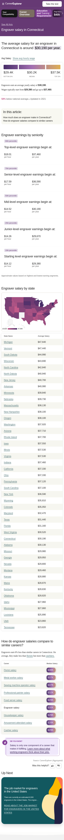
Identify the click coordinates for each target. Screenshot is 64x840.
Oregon (7, 418)
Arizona (7, 431)
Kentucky (8, 589)
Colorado (8, 507)
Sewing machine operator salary (19, 685)
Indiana (7, 462)
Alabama (8, 545)
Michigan (8, 342)
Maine (7, 583)
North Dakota (10, 374)
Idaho (6, 602)
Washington (9, 424)
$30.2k (32, 74)
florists (30, 656)
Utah (6, 621)
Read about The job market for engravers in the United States (21, 809)
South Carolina (11, 488)
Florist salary (10, 670)
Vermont (8, 348)
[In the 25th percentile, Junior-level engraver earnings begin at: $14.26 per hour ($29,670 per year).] (32, 232)
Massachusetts (11, 405)
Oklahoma (9, 595)
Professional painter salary (17, 692)
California (8, 469)
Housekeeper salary (13, 715)
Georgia (8, 557)
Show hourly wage (24, 58)
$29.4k (8, 74)
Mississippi (9, 608)
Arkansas (8, 386)
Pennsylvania (10, 481)
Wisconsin (9, 361)
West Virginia (10, 532)
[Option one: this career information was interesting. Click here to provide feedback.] (52, 765)
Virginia (7, 456)
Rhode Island (10, 437)
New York (8, 494)
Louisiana (8, 614)
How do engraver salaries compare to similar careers (28, 121)
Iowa (6, 443)
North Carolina (11, 367)
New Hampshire (12, 412)
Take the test (52, 4)
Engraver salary (11, 708)
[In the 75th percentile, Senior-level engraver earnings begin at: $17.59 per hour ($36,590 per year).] (32, 178)
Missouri (8, 551)
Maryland (8, 513)
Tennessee (9, 627)
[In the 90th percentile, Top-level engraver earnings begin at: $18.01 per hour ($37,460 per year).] (32, 150)
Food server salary (13, 700)
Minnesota (9, 393)
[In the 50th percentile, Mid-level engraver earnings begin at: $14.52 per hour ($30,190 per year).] (32, 205)
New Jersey (9, 380)
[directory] (32, 116)
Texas (7, 519)
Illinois (7, 450)
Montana (8, 570)
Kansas (7, 576)
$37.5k (55, 74)
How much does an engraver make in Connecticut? (27, 117)
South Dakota (10, 354)
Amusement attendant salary (18, 723)
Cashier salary (11, 730)
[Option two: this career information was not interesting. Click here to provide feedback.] (59, 765)
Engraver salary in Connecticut (22, 30)
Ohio (6, 475)
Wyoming (8, 500)
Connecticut (10, 538)
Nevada (7, 564)
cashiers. (50, 656)
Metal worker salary (13, 677)
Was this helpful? (40, 765)
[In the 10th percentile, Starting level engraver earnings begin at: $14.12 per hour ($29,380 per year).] (32, 260)
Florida (7, 526)
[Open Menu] (22, 4)
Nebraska (8, 399)
